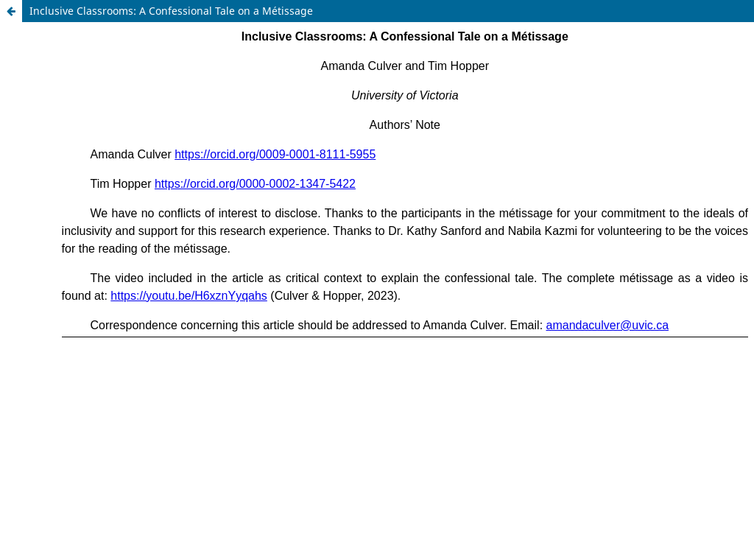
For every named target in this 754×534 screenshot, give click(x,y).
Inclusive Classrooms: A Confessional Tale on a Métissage (171, 11)
